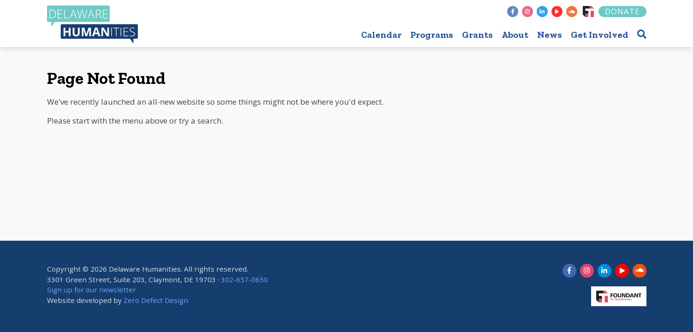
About (515, 34)
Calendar (381, 34)
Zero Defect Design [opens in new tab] (156, 300)
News (549, 34)
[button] (641, 34)
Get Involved (599, 34)
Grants (477, 34)
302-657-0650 (244, 279)
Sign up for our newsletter (91, 290)
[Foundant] (588, 11)
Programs (431, 34)
